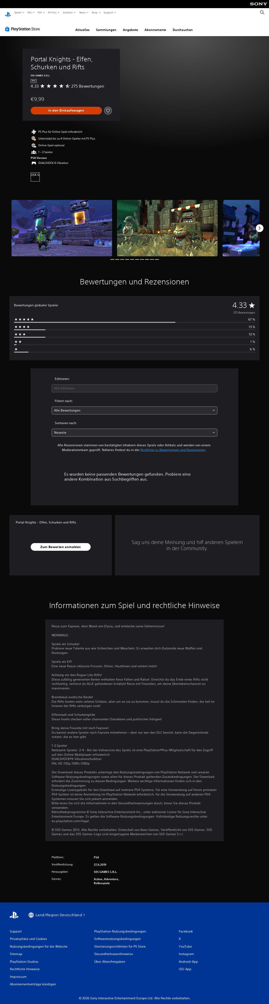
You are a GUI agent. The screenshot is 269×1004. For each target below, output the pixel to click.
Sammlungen (106, 25)
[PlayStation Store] (23, 24)
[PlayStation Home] (8, 12)
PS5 (30, 12)
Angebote (130, 25)
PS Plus (52, 12)
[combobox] (134, 384)
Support (108, 12)
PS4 (40, 12)
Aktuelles (82, 25)
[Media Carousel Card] (61, 223)
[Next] (259, 224)
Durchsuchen (183, 25)
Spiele (17, 12)
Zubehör (68, 12)
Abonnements (155, 25)
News (82, 12)
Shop (94, 12)
